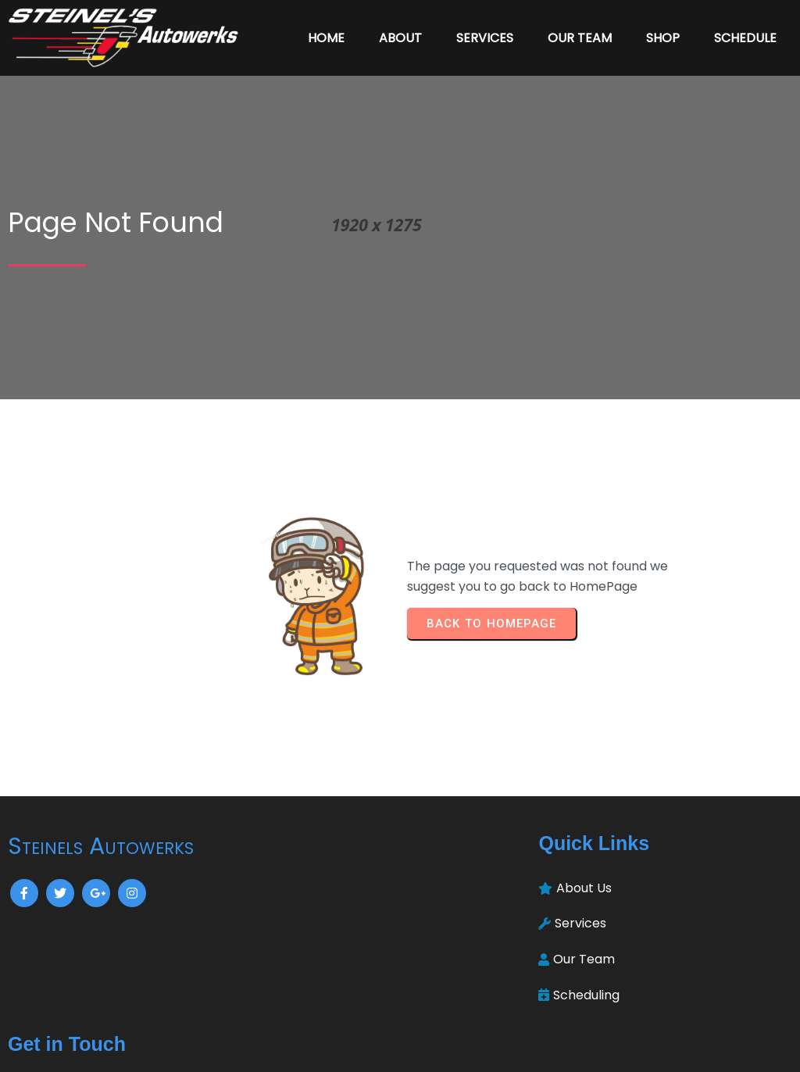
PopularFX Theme (486, 1049)
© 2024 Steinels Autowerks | (345, 1049)
